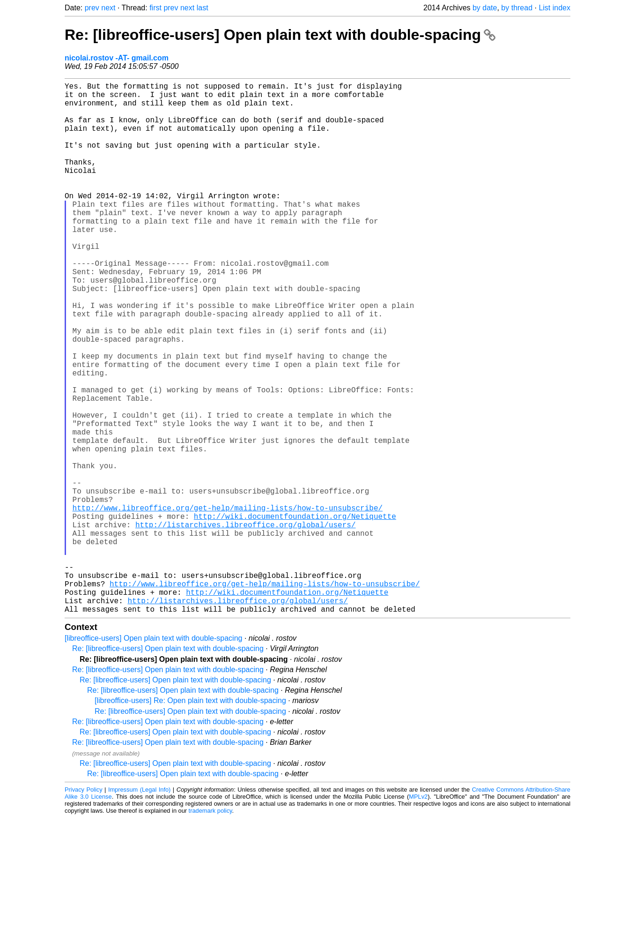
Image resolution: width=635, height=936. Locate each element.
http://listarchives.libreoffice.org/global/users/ (245, 624)
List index (554, 8)
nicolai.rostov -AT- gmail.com (117, 58)
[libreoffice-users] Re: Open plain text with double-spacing (190, 819)
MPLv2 (418, 914)
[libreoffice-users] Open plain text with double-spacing (153, 756)
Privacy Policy (84, 907)
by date (485, 8)
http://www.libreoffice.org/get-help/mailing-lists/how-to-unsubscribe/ (228, 603)
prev (92, 8)
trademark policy (210, 928)
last (202, 8)
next (108, 8)
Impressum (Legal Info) (139, 907)
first (155, 8)
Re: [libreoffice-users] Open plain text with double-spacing (280, 34)
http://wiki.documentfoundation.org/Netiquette (295, 613)
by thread (516, 8)
